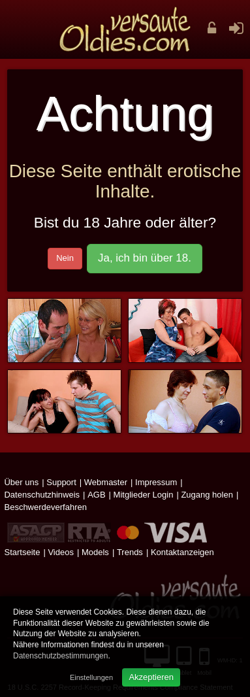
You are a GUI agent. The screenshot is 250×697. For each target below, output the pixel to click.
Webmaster (105, 482)
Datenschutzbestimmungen (60, 655)
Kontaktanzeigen (182, 552)
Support (61, 482)
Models (95, 552)
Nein (65, 258)
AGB (96, 495)
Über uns (21, 482)
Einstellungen (91, 677)
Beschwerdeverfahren (45, 507)
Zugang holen (207, 495)
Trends (130, 552)
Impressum (156, 482)
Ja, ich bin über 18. (144, 258)
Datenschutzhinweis (42, 495)
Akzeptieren (151, 677)
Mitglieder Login (144, 495)
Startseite (22, 552)
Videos (61, 552)
